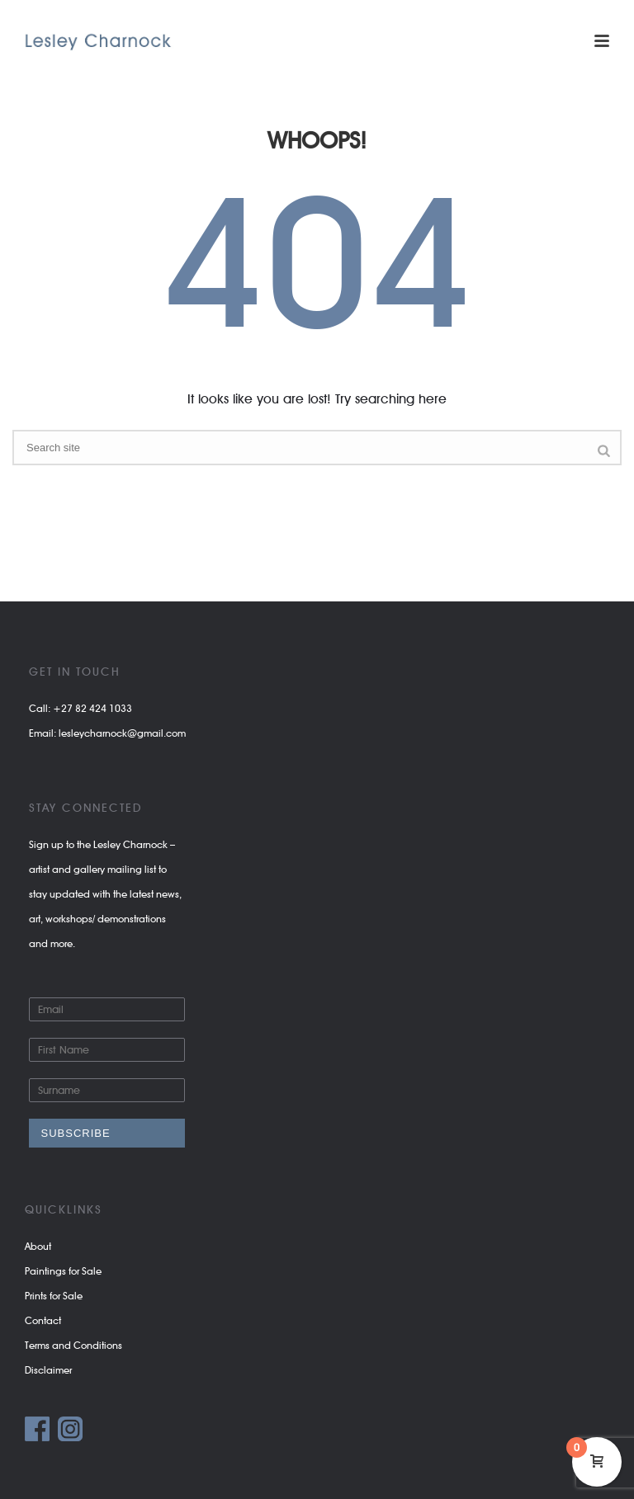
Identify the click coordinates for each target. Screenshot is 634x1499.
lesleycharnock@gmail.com (122, 733)
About (38, 1246)
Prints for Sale (54, 1295)
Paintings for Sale (63, 1271)
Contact (43, 1320)
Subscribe (76, 1133)
